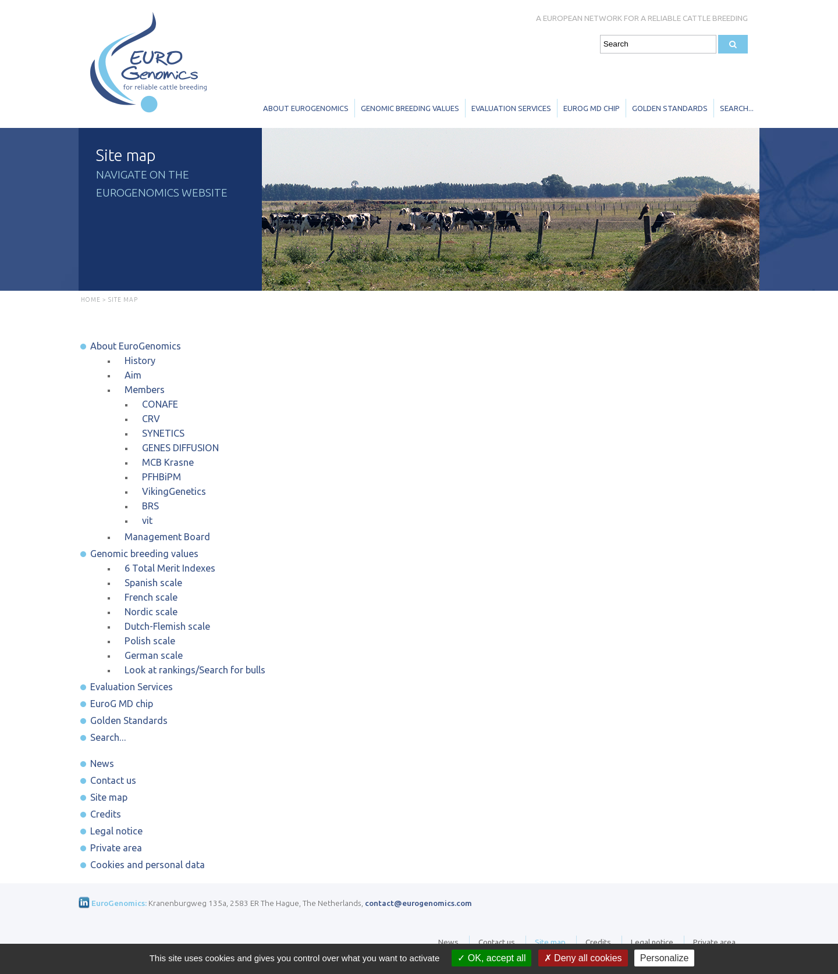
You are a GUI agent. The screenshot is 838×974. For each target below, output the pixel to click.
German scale (154, 655)
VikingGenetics (174, 491)
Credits (105, 814)
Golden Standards (670, 108)
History (140, 360)
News (102, 763)
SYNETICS (163, 433)
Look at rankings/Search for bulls (195, 670)
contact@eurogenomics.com (418, 903)
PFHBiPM (161, 477)
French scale (151, 597)
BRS (150, 506)
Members (145, 389)
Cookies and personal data (147, 864)
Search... (737, 108)
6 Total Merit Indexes (170, 568)
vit (147, 520)
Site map (108, 797)
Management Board (167, 536)
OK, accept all (491, 958)
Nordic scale (151, 611)
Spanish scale (153, 582)
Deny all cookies (583, 958)
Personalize (664, 958)
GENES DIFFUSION (180, 448)
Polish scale (150, 641)
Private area (116, 848)
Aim (133, 375)
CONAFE (160, 404)
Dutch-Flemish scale (167, 626)
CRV (151, 418)
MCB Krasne (168, 462)
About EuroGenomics (306, 108)
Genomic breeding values (410, 108)
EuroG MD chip (591, 108)
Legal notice (116, 831)
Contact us (113, 780)
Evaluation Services (511, 108)
